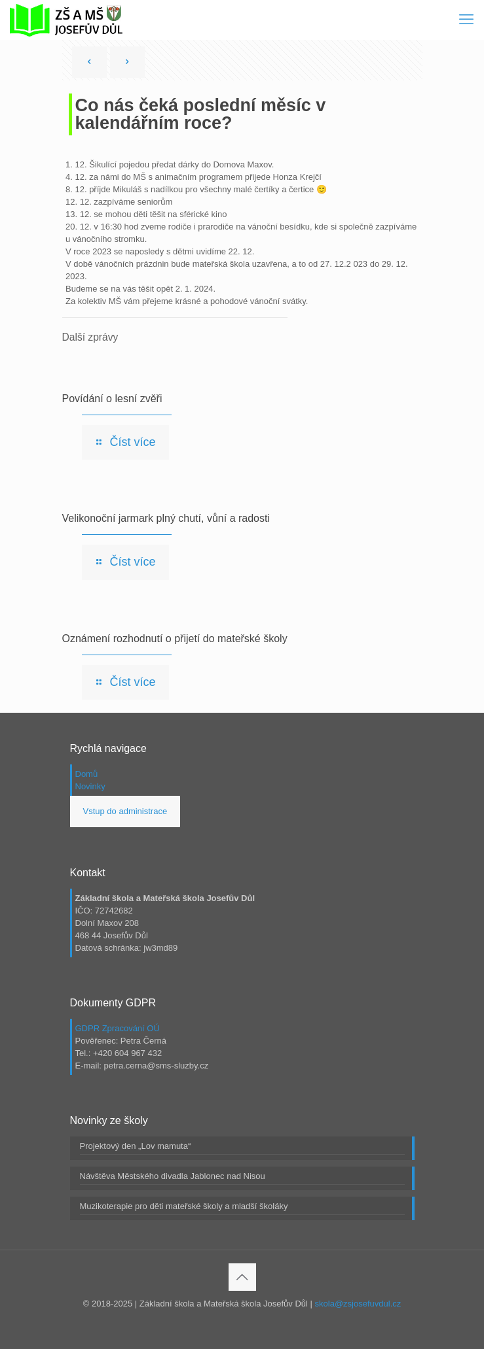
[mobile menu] (466, 20)
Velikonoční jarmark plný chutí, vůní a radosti (166, 518)
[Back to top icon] (242, 1277)
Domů (86, 774)
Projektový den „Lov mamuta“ (135, 1146)
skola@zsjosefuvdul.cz (358, 1303)
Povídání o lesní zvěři (112, 398)
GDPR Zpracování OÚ (117, 1028)
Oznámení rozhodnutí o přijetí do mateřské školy (175, 638)
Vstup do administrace (125, 811)
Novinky (90, 786)
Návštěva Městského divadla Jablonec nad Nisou (172, 1176)
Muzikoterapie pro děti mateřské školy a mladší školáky (184, 1206)
